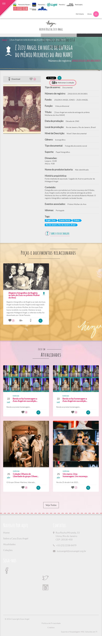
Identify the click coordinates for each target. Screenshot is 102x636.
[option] (22, 109)
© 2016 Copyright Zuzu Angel (17, 619)
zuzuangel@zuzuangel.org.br (71, 551)
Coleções (8, 550)
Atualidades (9, 544)
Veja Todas (51, 505)
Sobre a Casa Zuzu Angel (15, 538)
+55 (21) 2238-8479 (66, 545)
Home (4, 40)
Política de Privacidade (51, 623)
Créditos (51, 627)
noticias (16, 396)
